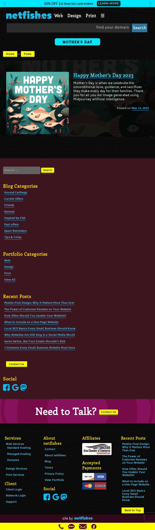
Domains (13, 460)
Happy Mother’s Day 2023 (103, 75)
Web (58, 15)
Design (74, 15)
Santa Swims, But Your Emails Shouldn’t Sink (34, 342)
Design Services (16, 469)
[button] (77, 3)
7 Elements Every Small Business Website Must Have (39, 348)
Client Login (14, 490)
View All (10, 280)
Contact (50, 449)
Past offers (11, 225)
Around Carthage (15, 193)
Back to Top (133, 511)
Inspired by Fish (14, 218)
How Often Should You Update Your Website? (35, 316)
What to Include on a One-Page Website (31, 322)
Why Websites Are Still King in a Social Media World (39, 335)
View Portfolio (54, 480)
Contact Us (16, 364)
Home (10, 54)
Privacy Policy (54, 474)
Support (11, 502)
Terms (49, 468)
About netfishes (55, 456)
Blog (48, 462)
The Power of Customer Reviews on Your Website (37, 309)
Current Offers (13, 199)
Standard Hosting (19, 448)
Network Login (16, 496)
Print (91, 15)
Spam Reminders (15, 231)
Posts (27, 54)
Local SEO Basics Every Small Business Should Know (39, 329)
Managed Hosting (19, 454)
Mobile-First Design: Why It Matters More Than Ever (39, 303)
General (9, 212)
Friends (9, 205)
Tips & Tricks (13, 237)
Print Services (15, 475)
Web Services (15, 444)
